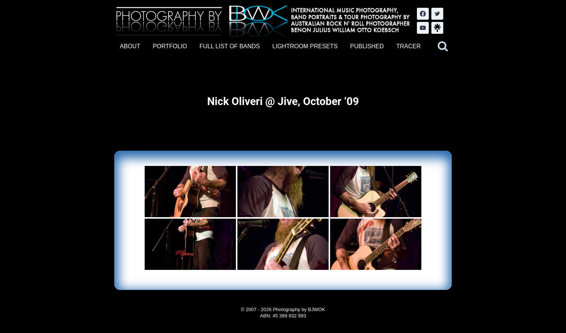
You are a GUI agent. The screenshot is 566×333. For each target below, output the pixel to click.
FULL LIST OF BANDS (230, 46)
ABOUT (130, 46)
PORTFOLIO (170, 46)
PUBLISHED (367, 46)
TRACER (408, 46)
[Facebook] (423, 14)
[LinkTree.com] (437, 28)
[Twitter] (437, 14)
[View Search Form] (443, 46)
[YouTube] (423, 28)
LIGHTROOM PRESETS (305, 46)
